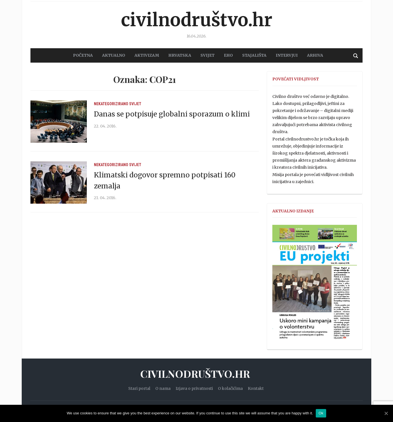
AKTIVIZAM (146, 55)
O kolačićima (230, 388)
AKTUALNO (113, 55)
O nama (163, 388)
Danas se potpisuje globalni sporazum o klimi (172, 114)
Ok (321, 413)
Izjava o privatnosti (194, 388)
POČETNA (83, 55)
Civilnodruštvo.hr (196, 19)
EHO (228, 55)
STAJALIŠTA (254, 55)
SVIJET (207, 55)
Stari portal (139, 388)
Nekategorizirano (111, 103)
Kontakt (256, 388)
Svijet (135, 103)
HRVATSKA (179, 55)
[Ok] (386, 413)
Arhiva (315, 55)
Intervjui (287, 55)
